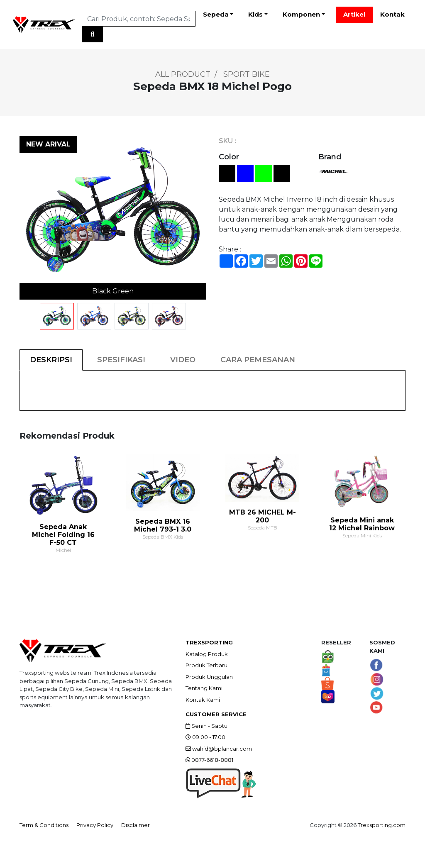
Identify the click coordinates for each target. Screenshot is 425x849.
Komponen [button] (301, 14)
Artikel (354, 14)
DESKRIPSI (51, 359)
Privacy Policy (94, 825)
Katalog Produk (207, 654)
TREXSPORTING (209, 642)
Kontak (392, 14)
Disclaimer (135, 825)
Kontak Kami (203, 699)
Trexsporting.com (381, 825)
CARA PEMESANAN (257, 359)
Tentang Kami (204, 688)
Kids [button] (255, 14)
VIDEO (182, 359)
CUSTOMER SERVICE (216, 714)
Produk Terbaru (206, 665)
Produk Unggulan (209, 676)
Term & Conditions (44, 825)
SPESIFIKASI (121, 359)
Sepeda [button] (216, 14)
